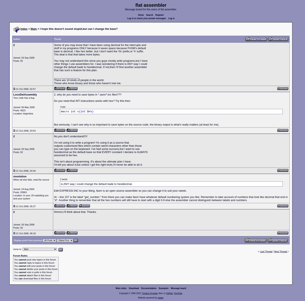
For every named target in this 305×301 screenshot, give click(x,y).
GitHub (169, 293)
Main (34, 28)
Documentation (149, 288)
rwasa (160, 298)
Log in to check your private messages (146, 18)
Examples (164, 288)
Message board (178, 288)
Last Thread (266, 251)
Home (141, 15)
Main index (121, 288)
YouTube (178, 293)
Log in (171, 18)
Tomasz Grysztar (149, 293)
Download (134, 288)
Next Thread (280, 251)
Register (159, 15)
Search (149, 15)
